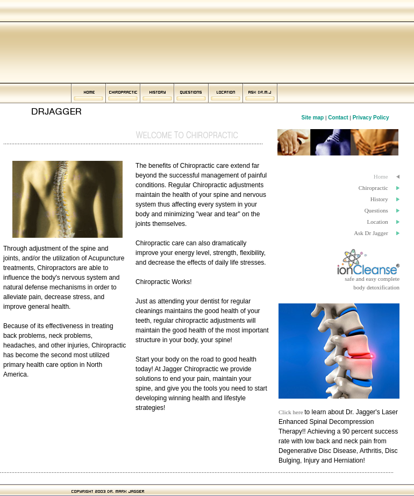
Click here (291, 412)
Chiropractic (373, 188)
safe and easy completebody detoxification (368, 280)
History (379, 199)
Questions (376, 210)
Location (377, 221)
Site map (313, 118)
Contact (338, 118)
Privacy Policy (372, 118)
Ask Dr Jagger (371, 233)
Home (381, 176)
